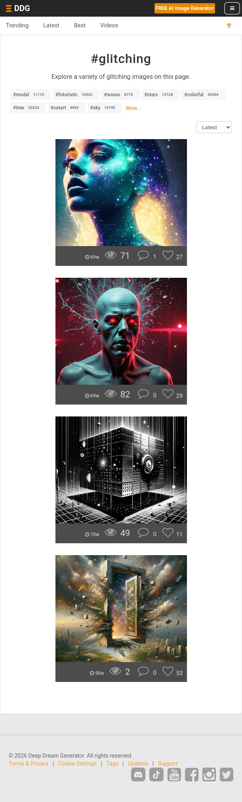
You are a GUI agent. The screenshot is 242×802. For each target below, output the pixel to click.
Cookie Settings (77, 763)
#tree (28, 108)
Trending (17, 25)
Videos (109, 25)
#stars (161, 95)
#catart (67, 108)
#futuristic (75, 95)
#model (30, 95)
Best (80, 25)
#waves (120, 95)
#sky (104, 108)
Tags (112, 763)
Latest (51, 25)
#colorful (203, 95)
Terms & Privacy (28, 763)
